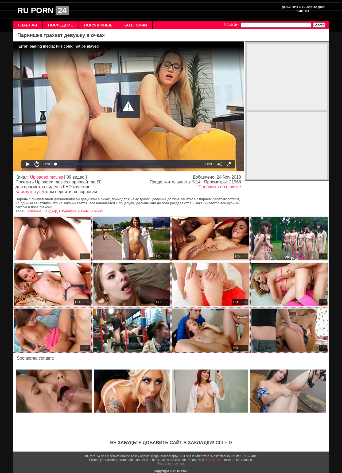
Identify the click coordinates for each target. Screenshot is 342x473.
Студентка (67, 211)
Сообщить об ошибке (220, 186)
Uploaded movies (46, 177)
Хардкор (50, 211)
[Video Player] (128, 106)
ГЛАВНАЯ (27, 25)
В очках (97, 211)
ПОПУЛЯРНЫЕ (98, 25)
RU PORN (43, 10)
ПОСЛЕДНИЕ (60, 25)
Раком (83, 211)
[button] (128, 106)
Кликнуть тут (28, 191)
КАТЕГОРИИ (135, 25)
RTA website (213, 460)
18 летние (33, 211)
